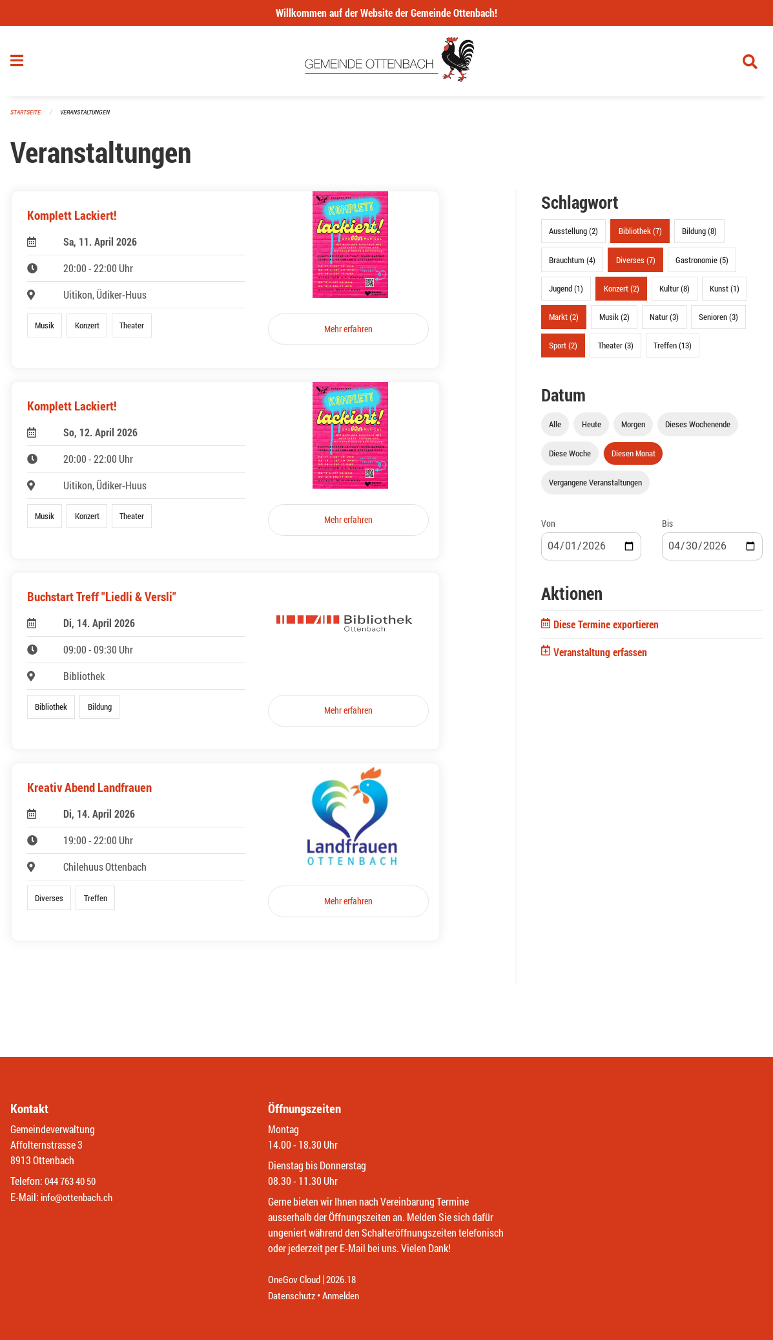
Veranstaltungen (90, 116)
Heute (591, 428)
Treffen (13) (673, 350)
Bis (667, 528)
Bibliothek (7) (640, 235)
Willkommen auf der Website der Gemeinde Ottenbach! (386, 12)
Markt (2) (564, 320)
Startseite (27, 116)
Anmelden (345, 1296)
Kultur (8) (674, 292)
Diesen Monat (633, 457)
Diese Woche (570, 457)
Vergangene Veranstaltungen (595, 487)
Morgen (633, 428)
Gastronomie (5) (701, 264)
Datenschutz (293, 1296)
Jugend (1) (566, 292)
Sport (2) (563, 350)
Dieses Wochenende (697, 428)
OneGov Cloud (296, 1280)
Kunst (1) (724, 292)
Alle (555, 428)
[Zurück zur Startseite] (386, 63)
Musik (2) (614, 320)
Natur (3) (664, 320)
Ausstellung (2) (573, 235)
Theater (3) (616, 350)
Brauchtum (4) (572, 264)
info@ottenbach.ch (79, 1197)
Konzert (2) (621, 292)
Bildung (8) (699, 235)
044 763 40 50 (73, 1182)
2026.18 (347, 1280)
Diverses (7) (635, 264)
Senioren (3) (718, 320)
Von (548, 528)
